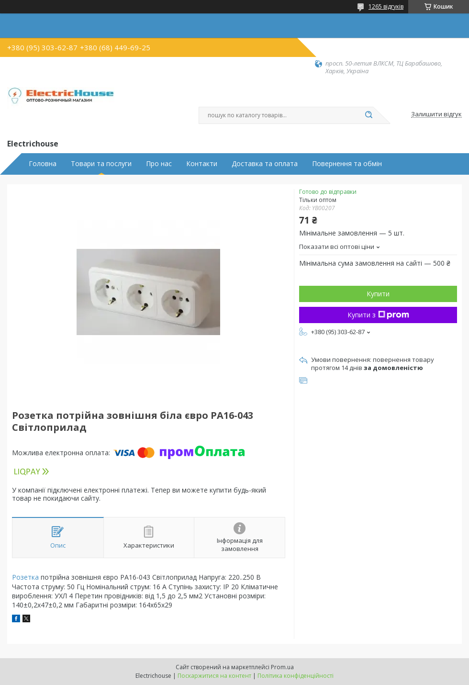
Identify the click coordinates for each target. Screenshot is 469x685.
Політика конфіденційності (295, 676)
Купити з (378, 314)
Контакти (201, 163)
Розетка (25, 577)
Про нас (159, 163)
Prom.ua (282, 667)
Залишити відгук (436, 114)
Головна (42, 163)
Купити (378, 293)
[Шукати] (368, 115)
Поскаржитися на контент (214, 676)
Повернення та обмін (347, 163)
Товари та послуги (101, 163)
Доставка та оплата (265, 163)
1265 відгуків (385, 6)
